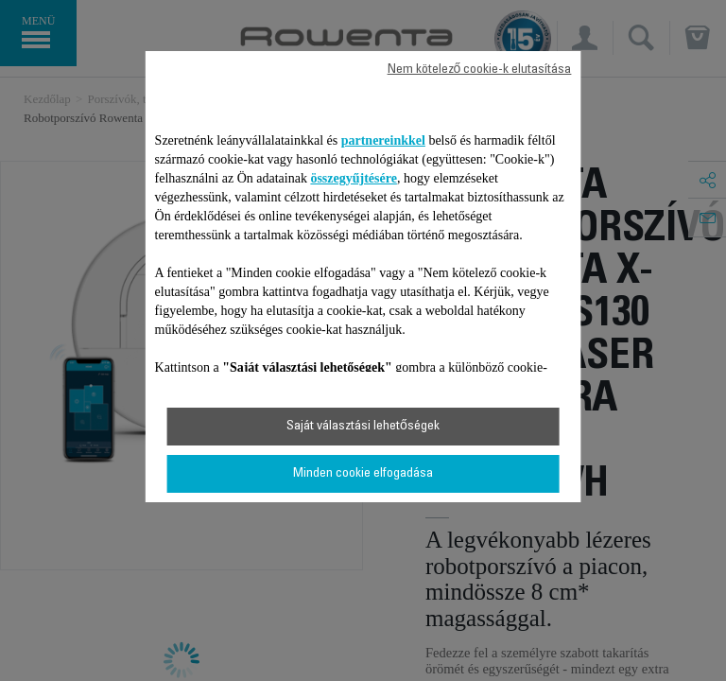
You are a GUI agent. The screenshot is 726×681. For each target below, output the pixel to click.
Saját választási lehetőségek (363, 426)
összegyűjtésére (353, 178)
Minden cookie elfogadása (363, 473)
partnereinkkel (383, 140)
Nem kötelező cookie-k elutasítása (480, 70)
